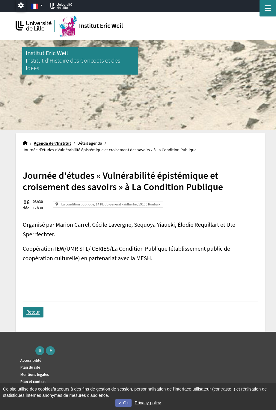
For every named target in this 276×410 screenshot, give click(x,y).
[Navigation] (268, 8)
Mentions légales (34, 374)
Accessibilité (30, 360)
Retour (33, 312)
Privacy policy (148, 402)
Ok (123, 402)
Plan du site (30, 367)
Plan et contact (33, 382)
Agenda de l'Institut (52, 143)
